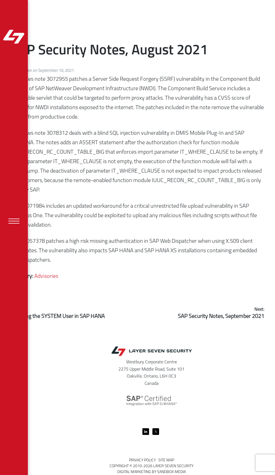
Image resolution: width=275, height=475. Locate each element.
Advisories (46, 276)
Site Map (166, 460)
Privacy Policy (142, 460)
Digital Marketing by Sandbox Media (151, 472)
